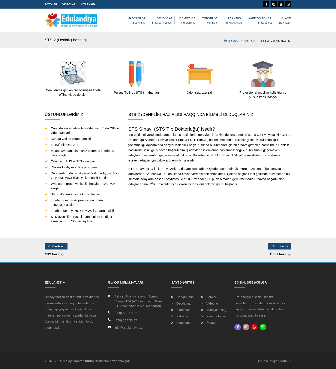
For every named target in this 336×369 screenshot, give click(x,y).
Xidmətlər (183, 310)
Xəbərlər (182, 316)
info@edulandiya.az (128, 327)
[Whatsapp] (288, 4)
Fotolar (51, 4)
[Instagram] (274, 4)
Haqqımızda (185, 297)
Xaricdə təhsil (215, 316)
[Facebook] (266, 4)
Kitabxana (88, 4)
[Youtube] (281, 4)
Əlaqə (210, 322)
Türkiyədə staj (216, 310)
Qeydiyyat (183, 303)
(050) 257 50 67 (125, 320)
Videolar (69, 4)
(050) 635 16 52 (125, 313)
